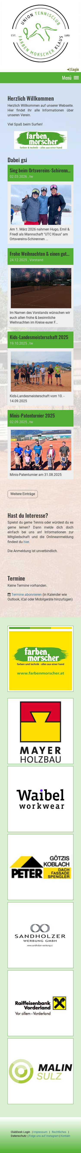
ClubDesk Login (20, 1132)
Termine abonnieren (26, 594)
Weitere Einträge (22, 494)
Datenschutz (18, 1135)
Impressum (40, 1132)
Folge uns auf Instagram (44, 1135)
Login (73, 69)
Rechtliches (59, 1132)
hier (26, 542)
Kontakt (65, 1135)
